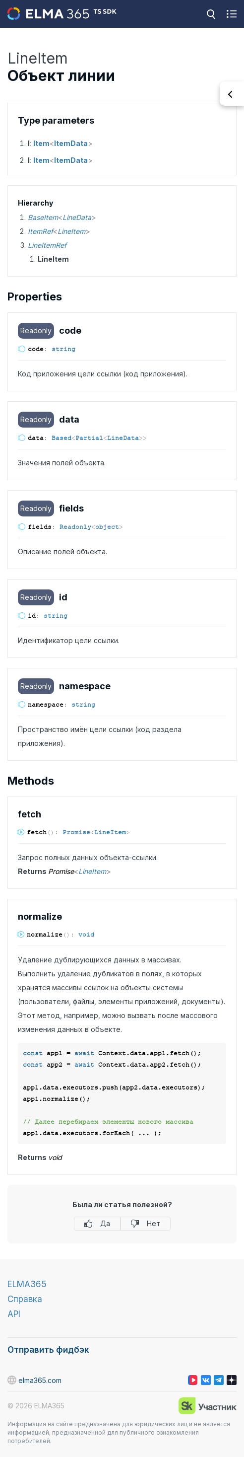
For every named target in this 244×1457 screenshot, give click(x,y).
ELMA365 (27, 1284)
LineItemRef (47, 245)
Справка (24, 1299)
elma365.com (34, 1380)
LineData (76, 217)
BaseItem (43, 217)
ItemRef (40, 231)
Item (41, 143)
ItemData (71, 143)
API (13, 1314)
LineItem (71, 231)
